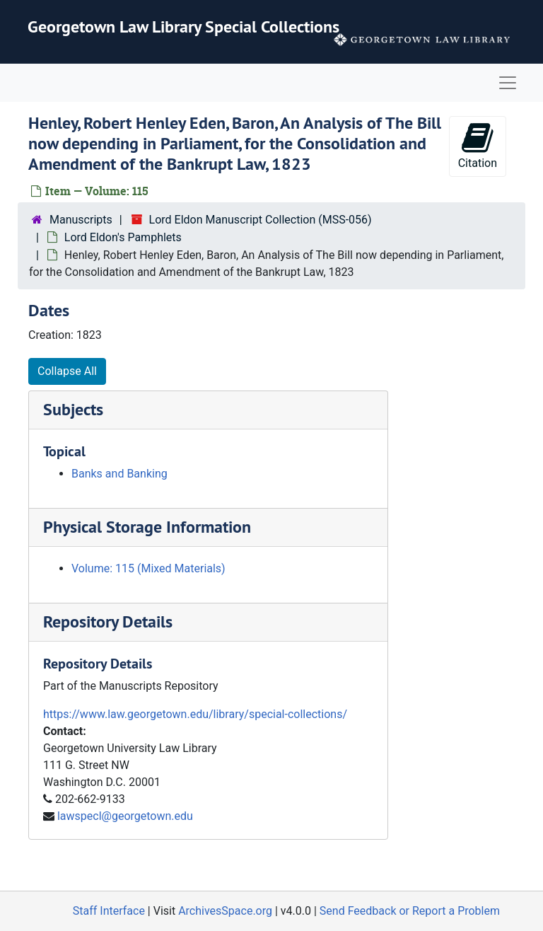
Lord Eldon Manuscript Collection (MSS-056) (260, 219)
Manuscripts (80, 219)
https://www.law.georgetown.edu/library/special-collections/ (195, 714)
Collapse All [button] (67, 371)
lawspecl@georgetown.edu (125, 816)
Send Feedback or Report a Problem (410, 911)
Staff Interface (109, 911)
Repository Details (108, 621)
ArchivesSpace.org (225, 911)
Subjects (73, 409)
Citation (477, 145)
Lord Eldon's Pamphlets (123, 237)
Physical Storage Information (147, 527)
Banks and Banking (119, 473)
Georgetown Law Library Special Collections (183, 26)
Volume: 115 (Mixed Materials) (148, 568)
